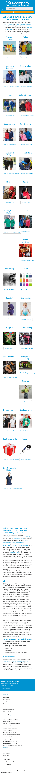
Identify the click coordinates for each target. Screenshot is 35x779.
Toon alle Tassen (25, 290)
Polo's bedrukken (7, 721)
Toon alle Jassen (9, 115)
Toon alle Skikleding (9, 289)
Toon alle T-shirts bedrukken (11, 58)
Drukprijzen (6, 697)
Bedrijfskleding (28, 771)
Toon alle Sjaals (26, 202)
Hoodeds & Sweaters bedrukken (11, 723)
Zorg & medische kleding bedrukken (12, 745)
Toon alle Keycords (26, 459)
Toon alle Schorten (26, 402)
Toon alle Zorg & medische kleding (13, 488)
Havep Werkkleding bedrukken (11, 741)
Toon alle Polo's (26, 58)
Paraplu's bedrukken (8, 737)
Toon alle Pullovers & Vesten (11, 173)
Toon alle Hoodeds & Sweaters (12, 86)
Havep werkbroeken (8, 661)
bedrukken (7, 537)
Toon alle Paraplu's (9, 348)
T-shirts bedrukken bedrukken (11, 719)
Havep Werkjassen (19, 661)
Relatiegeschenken (6, 772)
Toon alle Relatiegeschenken (11, 459)
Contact (5, 702)
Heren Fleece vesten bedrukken (11, 734)
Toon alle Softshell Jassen (27, 115)
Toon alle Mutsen (9, 202)
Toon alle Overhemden (26, 86)
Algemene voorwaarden (9, 704)
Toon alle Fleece (25, 231)
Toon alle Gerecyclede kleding (12, 232)
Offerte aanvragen (17, 12)
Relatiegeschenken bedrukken (11, 743)
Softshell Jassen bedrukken (10, 728)
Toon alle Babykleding (25, 319)
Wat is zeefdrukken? (8, 712)
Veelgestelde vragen (8, 709)
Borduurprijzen (6, 699)
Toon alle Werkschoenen (10, 377)
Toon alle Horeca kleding (10, 431)
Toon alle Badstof (9, 319)
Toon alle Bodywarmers (10, 144)
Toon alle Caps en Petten (26, 173)
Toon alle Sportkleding (26, 144)
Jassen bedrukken (7, 726)
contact (15, 631)
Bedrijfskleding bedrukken (10, 739)
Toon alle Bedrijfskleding (26, 348)
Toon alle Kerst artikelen (26, 431)
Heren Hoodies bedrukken (9, 732)
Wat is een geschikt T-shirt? (10, 714)
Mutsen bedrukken (8, 730)
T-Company (8, 764)
